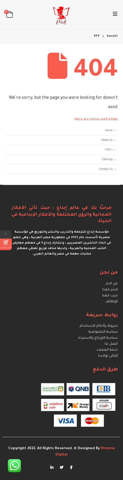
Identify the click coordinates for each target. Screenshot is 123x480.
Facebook (71, 467)
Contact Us (106, 169)
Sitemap (107, 159)
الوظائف (111, 302)
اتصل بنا (111, 344)
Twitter (61, 467)
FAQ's (109, 150)
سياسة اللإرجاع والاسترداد (98, 338)
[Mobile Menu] (113, 14)
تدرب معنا (110, 296)
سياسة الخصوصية (103, 332)
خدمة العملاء (107, 350)
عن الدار (112, 284)
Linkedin (52, 467)
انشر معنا (110, 290)
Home (109, 130)
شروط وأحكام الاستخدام (99, 326)
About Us (107, 140)
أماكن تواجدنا (108, 356)
